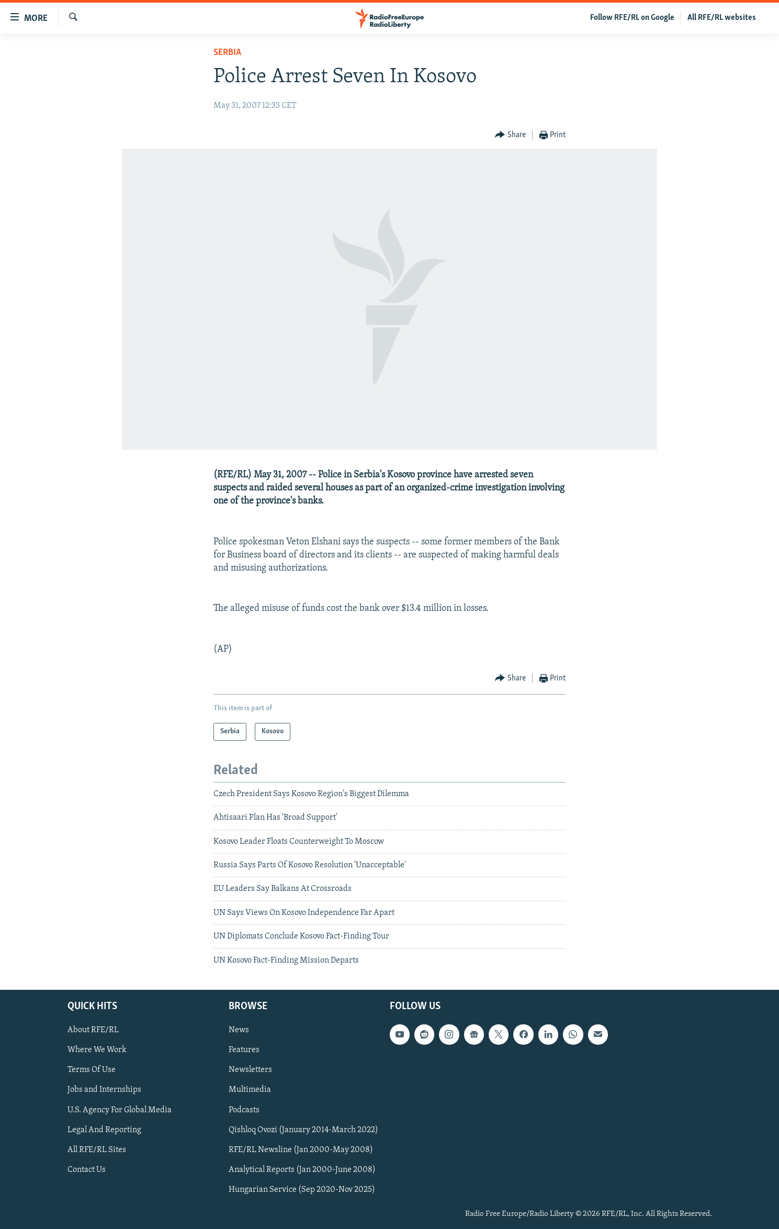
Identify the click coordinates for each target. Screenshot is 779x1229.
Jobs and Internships (104, 1090)
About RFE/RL (93, 1030)
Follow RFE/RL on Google (632, 18)
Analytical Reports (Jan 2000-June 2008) (302, 1170)
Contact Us (86, 1170)
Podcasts (244, 1110)
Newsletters (250, 1070)
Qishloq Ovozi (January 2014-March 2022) (303, 1130)
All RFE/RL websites (721, 18)
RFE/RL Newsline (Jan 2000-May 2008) (301, 1150)
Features (244, 1050)
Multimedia (250, 1090)
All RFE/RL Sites (96, 1150)
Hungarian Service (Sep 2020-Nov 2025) (302, 1190)
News (239, 1030)
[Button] (510, 135)
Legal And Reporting (104, 1130)
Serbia (227, 53)
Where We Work (97, 1050)
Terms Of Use (91, 1070)
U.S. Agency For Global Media (119, 1110)
